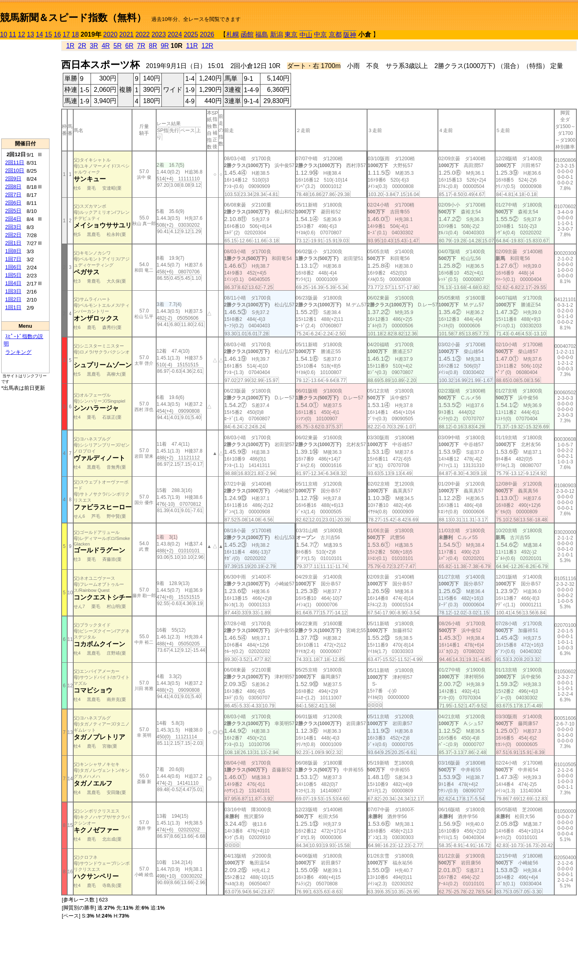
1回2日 (13, 299)
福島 (261, 34)
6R (129, 45)
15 (48, 34)
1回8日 (13, 251)
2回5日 (13, 211)
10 (3, 34)
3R (94, 45)
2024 (174, 34)
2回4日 (13, 219)
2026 (207, 34)
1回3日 (13, 291)
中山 (305, 34)
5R (118, 45)
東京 (291, 34)
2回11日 (15, 162)
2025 (191, 34)
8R (153, 45)
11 (12, 34)
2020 (110, 34)
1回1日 (13, 307)
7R (141, 45)
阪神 (349, 34)
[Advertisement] (25, 89)
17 (66, 34)
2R (82, 45)
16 (57, 34)
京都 (335, 34)
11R (192, 45)
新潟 (276, 34)
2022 (142, 34)
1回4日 (13, 283)
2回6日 (13, 203)
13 (30, 34)
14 (39, 34)
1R (70, 45)
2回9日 (13, 179)
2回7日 (13, 195)
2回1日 (13, 243)
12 (21, 34)
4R (105, 45)
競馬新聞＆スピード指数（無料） (73, 17)
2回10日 (15, 170)
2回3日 (13, 227)
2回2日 (13, 235)
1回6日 (13, 267)
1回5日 (13, 275)
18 (75, 34)
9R (165, 45)
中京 (320, 34)
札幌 (232, 34)
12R (207, 45)
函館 (247, 34)
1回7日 (13, 259)
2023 (158, 34)
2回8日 (13, 187)
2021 (126, 34)
